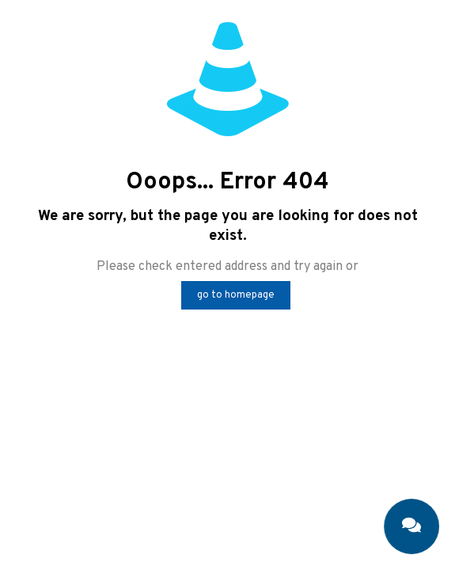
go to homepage (236, 295)
